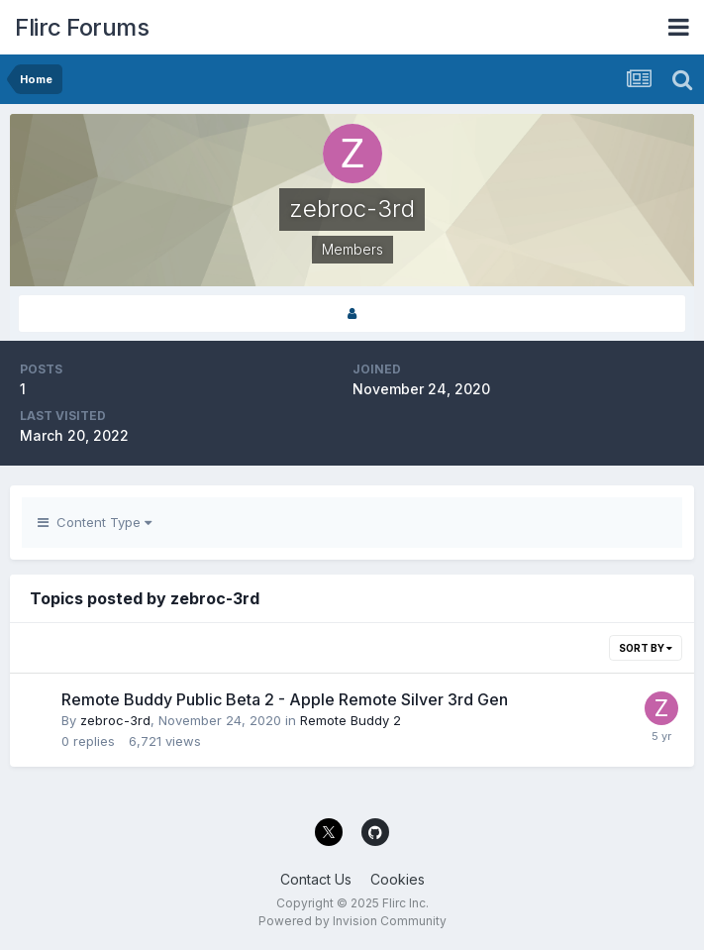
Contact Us (316, 879)
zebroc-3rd (115, 720)
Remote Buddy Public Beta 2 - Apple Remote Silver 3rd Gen (284, 699)
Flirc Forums (82, 27)
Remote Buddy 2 (350, 720)
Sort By (645, 648)
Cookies (397, 879)
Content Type (94, 522)
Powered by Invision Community (352, 920)
